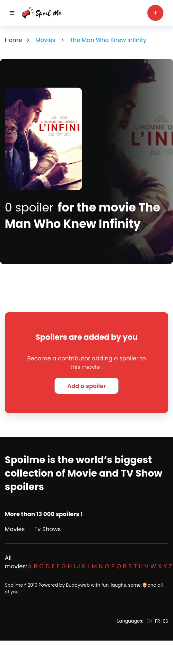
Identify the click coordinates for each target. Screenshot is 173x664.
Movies (15, 529)
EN (149, 621)
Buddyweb (78, 585)
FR (157, 621)
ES (165, 621)
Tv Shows (47, 529)
